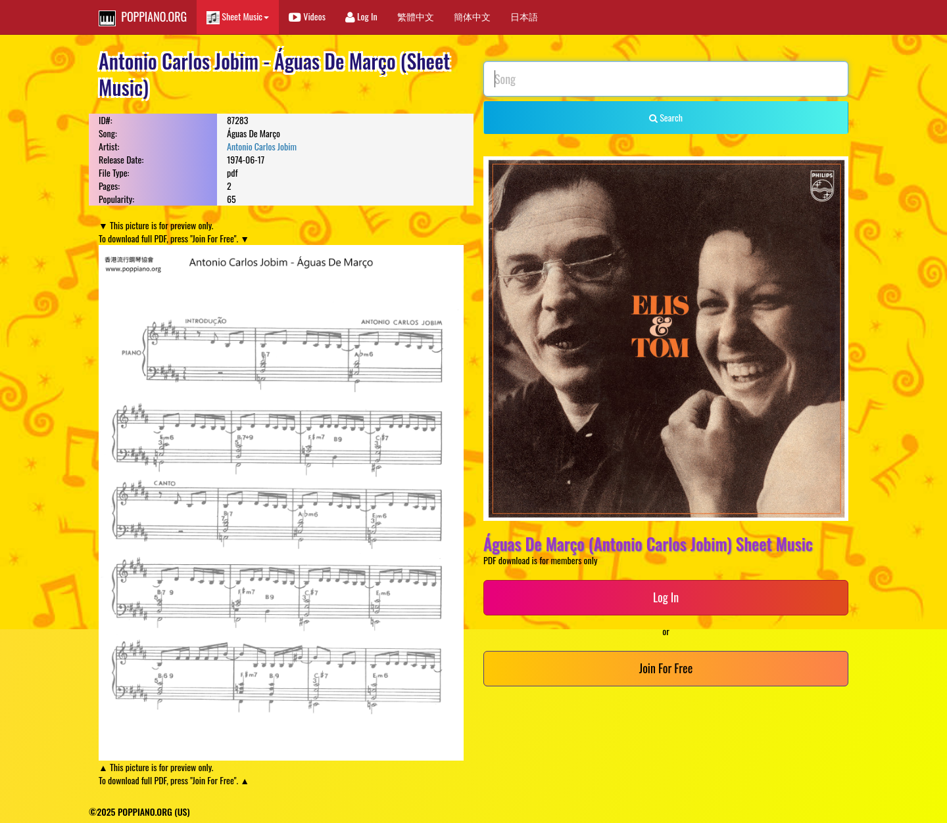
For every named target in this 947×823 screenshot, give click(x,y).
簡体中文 (472, 16)
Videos (307, 16)
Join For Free (665, 668)
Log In (361, 16)
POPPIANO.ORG (143, 17)
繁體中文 (415, 16)
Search (666, 117)
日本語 (524, 16)
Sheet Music (237, 16)
